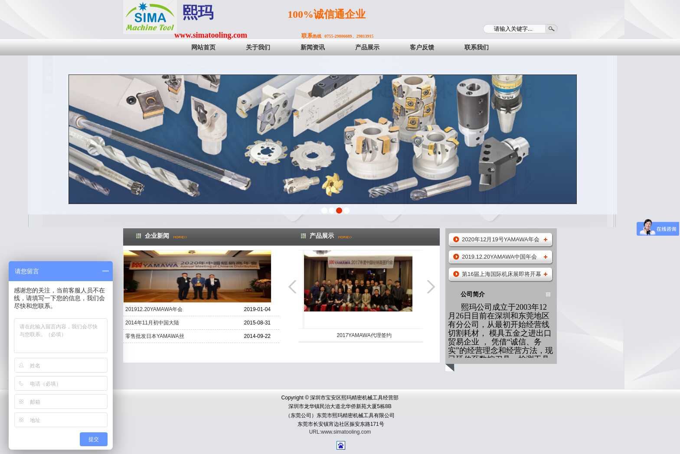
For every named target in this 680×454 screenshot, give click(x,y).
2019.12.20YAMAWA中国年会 (499, 256)
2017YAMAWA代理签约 (391, 335)
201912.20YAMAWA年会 (154, 309)
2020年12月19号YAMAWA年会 (500, 239)
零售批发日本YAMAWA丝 (154, 336)
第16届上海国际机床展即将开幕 (501, 274)
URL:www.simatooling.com (340, 432)
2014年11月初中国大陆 (152, 323)
